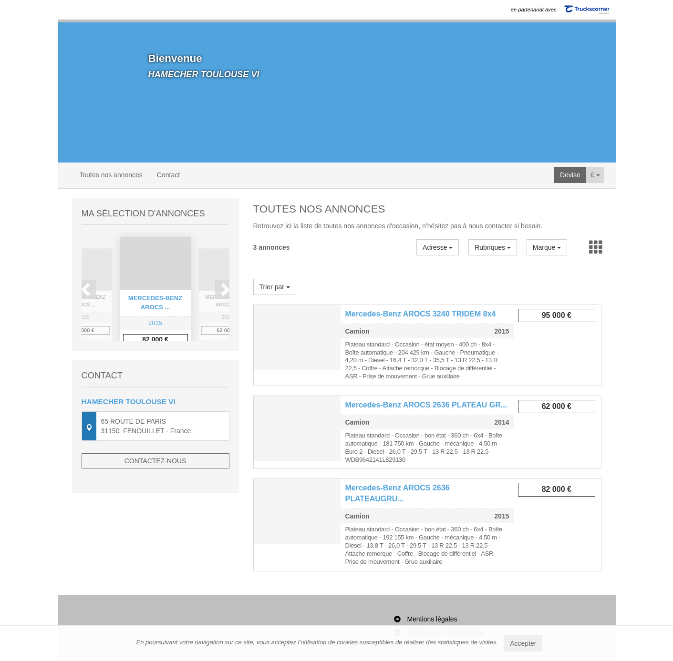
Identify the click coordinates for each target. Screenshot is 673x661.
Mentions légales (432, 619)
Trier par (274, 287)
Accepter (523, 643)
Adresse (438, 247)
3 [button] (165, 371)
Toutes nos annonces (111, 175)
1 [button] (146, 371)
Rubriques (493, 247)
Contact (168, 175)
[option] (155, 294)
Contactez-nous (155, 497)
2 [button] (156, 371)
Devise (570, 175)
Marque (547, 247)
